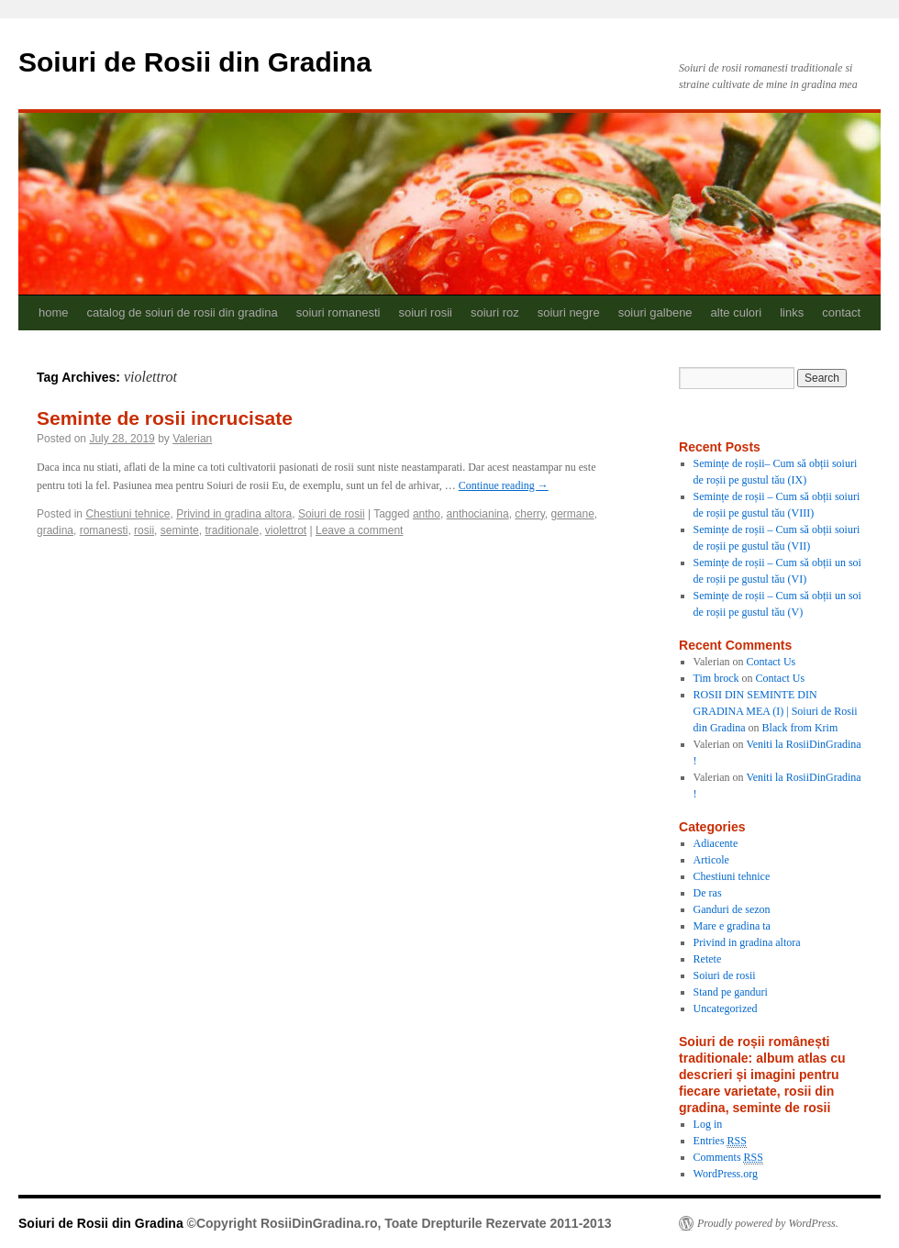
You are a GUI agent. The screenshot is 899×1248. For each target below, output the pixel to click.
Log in (708, 1124)
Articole (711, 859)
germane (572, 513)
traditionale (232, 530)
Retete (708, 959)
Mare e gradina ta (732, 925)
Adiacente (716, 843)
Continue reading (504, 485)
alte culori (736, 312)
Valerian (192, 438)
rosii (144, 530)
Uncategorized (726, 1008)
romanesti (104, 530)
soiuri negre (569, 312)
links (792, 312)
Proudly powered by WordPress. (767, 1223)
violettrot (285, 530)
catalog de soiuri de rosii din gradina (182, 312)
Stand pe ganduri (731, 992)
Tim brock (716, 678)
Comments (728, 1157)
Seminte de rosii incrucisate (165, 418)
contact (841, 312)
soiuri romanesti (338, 312)
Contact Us (771, 661)
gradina (55, 530)
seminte (180, 530)
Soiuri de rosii (331, 513)
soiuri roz (495, 312)
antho (426, 513)
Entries (720, 1141)
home (54, 312)
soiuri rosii (425, 312)
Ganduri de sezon (732, 909)
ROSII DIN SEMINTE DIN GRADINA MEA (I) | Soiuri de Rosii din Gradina (776, 711)
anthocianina (478, 513)
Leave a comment (359, 530)
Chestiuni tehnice (127, 513)
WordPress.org (726, 1173)
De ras (708, 892)
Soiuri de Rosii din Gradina (195, 62)
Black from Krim (800, 727)
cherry (529, 513)
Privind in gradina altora (234, 513)
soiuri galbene (655, 312)
